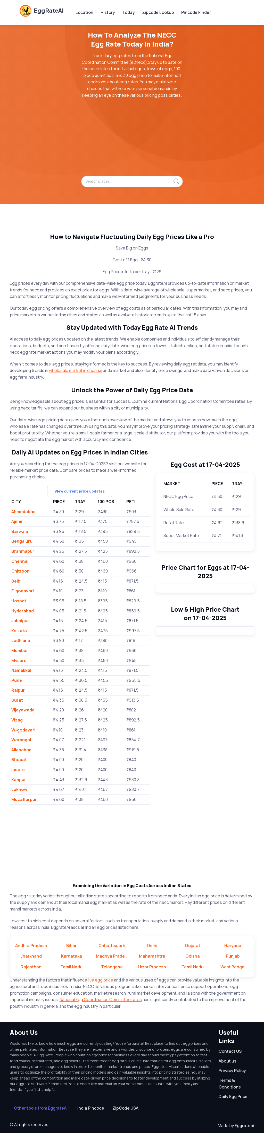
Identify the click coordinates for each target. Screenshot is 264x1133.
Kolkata (19, 631)
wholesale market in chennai (75, 370)
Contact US (230, 1051)
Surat (17, 700)
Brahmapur (22, 551)
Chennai (19, 561)
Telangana (112, 967)
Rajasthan (31, 967)
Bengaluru (21, 541)
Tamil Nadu (71, 967)
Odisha (192, 956)
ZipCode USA (125, 1108)
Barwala (19, 531)
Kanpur (18, 779)
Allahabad (21, 750)
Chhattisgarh (111, 945)
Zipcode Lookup (158, 12)
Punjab (233, 956)
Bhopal (18, 759)
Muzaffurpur (24, 799)
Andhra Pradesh (31, 945)
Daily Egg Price (233, 1096)
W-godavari (23, 730)
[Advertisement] (132, 140)
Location (84, 12)
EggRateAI (41, 10)
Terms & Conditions (230, 1083)
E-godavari (22, 591)
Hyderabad (22, 611)
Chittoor (20, 571)
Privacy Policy (232, 1070)
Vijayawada (23, 710)
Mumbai (19, 650)
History (108, 12)
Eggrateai (244, 1125)
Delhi (16, 581)
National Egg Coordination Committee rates (101, 999)
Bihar (71, 945)
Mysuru (19, 660)
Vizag (17, 720)
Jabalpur (20, 620)
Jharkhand (31, 956)
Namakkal (21, 670)
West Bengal (232, 967)
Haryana (232, 945)
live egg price (100, 980)
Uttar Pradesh (152, 967)
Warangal (21, 740)
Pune (16, 680)
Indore (18, 769)
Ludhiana (20, 640)
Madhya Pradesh (113, 956)
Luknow (19, 789)
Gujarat (192, 945)
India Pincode (90, 1108)
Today (128, 12)
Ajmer (17, 521)
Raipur (18, 690)
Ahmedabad (23, 511)
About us (227, 1061)
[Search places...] (132, 181)
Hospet (18, 601)
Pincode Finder (196, 12)
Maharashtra (152, 956)
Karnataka (71, 956)
